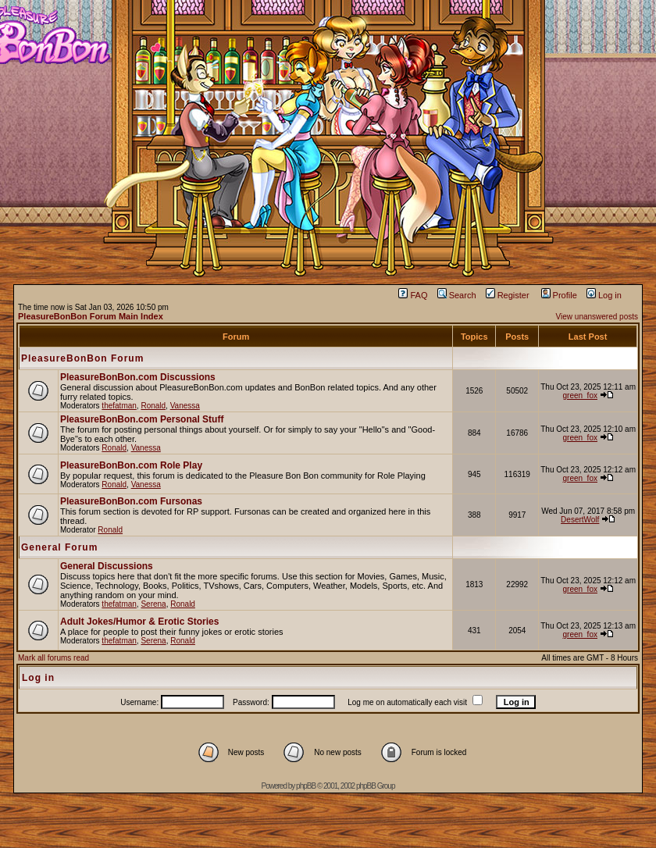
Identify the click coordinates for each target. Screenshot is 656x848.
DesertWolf (580, 519)
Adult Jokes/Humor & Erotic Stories (139, 621)
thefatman (119, 405)
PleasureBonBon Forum (82, 358)
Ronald (153, 405)
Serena (153, 604)
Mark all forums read (53, 658)
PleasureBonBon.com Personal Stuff (141, 419)
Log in (604, 295)
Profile (559, 295)
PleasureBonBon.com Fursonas (131, 501)
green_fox (579, 395)
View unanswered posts (597, 316)
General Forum (59, 547)
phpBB (306, 786)
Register (507, 295)
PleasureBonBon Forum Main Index (90, 316)
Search (456, 295)
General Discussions (106, 566)
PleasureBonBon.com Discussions (138, 377)
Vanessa (185, 405)
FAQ (412, 295)
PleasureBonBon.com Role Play (131, 465)
